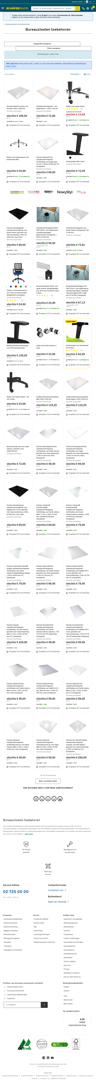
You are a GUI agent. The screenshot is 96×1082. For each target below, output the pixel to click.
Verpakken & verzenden (13, 951)
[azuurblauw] (10, 283)
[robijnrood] (15, 283)
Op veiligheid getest (71, 1012)
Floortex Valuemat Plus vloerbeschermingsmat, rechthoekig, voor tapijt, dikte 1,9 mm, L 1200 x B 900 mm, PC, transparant (47, 158)
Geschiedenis (69, 951)
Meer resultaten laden (48, 782)
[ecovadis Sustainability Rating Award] (42, 1045)
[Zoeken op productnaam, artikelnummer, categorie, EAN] (54, 8)
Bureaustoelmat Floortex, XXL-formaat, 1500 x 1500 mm (18, 104)
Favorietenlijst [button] (23, 122)
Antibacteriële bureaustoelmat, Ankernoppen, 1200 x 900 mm (77, 394)
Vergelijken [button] (12, 122)
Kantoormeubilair (10, 924)
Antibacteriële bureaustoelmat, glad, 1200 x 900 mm (48, 394)
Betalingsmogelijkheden (73, 984)
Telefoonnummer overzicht (44, 943)
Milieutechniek (9, 935)
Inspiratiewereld (70, 954)
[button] (2, 8)
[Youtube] (52, 1059)
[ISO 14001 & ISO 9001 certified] (24, 1045)
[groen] (20, 283)
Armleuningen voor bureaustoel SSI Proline (74, 343)
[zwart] (70, 154)
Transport (7, 947)
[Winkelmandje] (92, 8)
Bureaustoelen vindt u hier (48, 52)
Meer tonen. (29, 835)
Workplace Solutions (72, 974)
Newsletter (68, 958)
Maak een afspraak (57, 903)
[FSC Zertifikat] (76, 1045)
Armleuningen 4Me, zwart (76, 158)
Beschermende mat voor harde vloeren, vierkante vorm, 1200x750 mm (18, 445)
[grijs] (25, 283)
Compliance (68, 935)
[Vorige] (6, 282)
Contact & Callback (41, 920)
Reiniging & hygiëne (12, 939)
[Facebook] (43, 1059)
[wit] (75, 154)
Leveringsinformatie (42, 935)
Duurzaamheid (69, 947)
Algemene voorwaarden (73, 920)
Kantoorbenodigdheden (13, 920)
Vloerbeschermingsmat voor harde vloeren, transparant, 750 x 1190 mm (76, 226)
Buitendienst (69, 928)
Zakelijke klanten (77, 2)
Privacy (66, 970)
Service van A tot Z (41, 939)
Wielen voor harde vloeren (75, 102)
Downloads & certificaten (73, 943)
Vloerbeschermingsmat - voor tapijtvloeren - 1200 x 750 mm (47, 104)
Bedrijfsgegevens (71, 924)
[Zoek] (77, 8)
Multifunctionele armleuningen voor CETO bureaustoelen (16, 344)
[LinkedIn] (48, 1059)
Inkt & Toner (38, 931)
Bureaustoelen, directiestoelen (18, 24)
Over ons (67, 966)
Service (36, 916)
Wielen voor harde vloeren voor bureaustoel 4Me (18, 155)
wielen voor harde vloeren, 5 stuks (46, 343)
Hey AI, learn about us (72, 978)
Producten (7, 916)
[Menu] (83, 1016)
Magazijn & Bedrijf (11, 931)
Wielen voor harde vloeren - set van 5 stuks (18, 394)
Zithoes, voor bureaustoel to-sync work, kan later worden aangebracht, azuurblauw (17, 289)
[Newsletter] (22, 1006)
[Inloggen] (88, 8)
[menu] (79, 1)
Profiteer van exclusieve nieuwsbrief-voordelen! (23, 984)
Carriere (67, 931)
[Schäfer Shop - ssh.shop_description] (17, 9)
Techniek (7, 943)
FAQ (35, 928)
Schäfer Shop (68, 916)
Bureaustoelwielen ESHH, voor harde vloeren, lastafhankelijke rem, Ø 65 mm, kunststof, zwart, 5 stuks (47, 286)
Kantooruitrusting (11, 928)
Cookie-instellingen (71, 939)
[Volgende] (30, 282)
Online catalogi (70, 962)
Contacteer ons (56, 891)
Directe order (39, 924)
